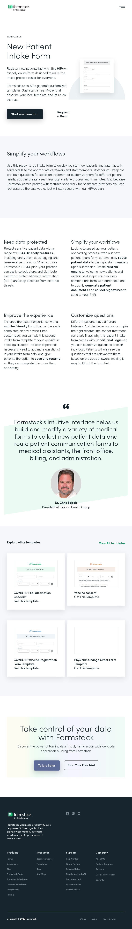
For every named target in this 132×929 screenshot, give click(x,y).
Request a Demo (63, 114)
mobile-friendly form (19, 326)
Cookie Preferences (105, 874)
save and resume (47, 359)
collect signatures (109, 290)
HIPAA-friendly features (34, 253)
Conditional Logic (109, 340)
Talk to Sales (46, 774)
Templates (14, 36)
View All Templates (112, 543)
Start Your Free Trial (24, 114)
